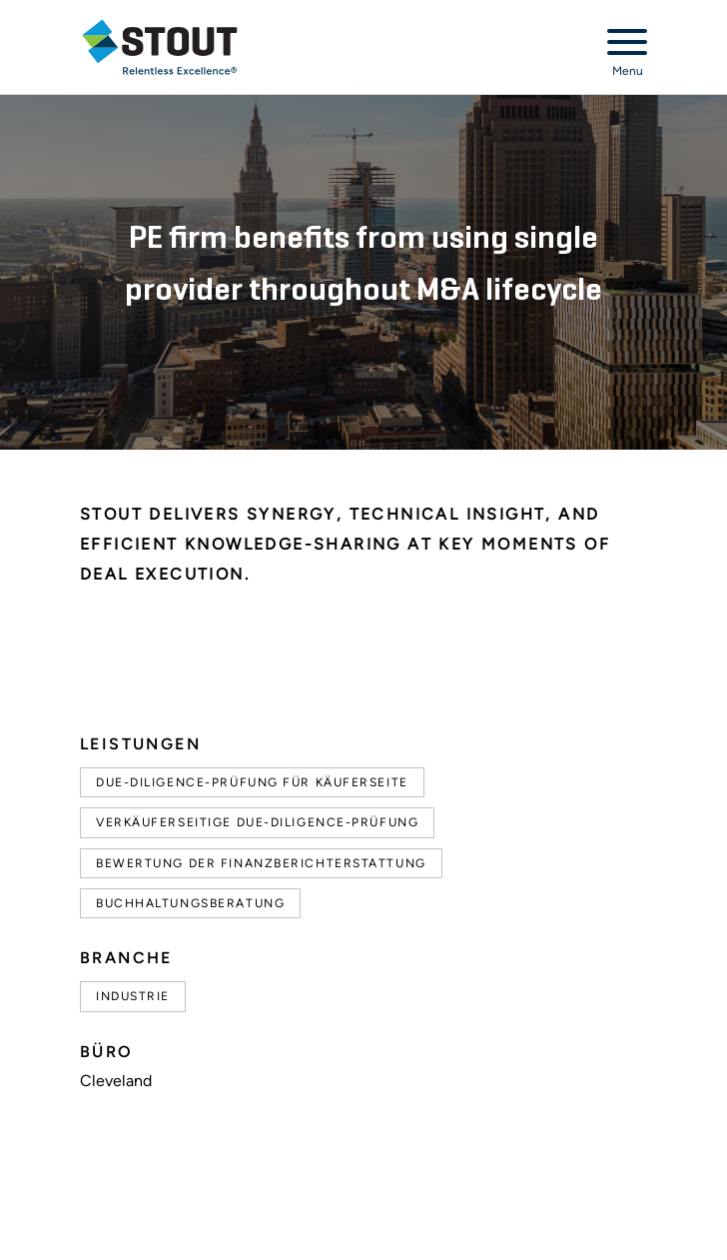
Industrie (133, 996)
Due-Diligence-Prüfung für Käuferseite (252, 782)
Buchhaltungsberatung (190, 903)
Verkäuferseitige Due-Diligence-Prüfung (257, 822)
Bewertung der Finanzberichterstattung (261, 863)
